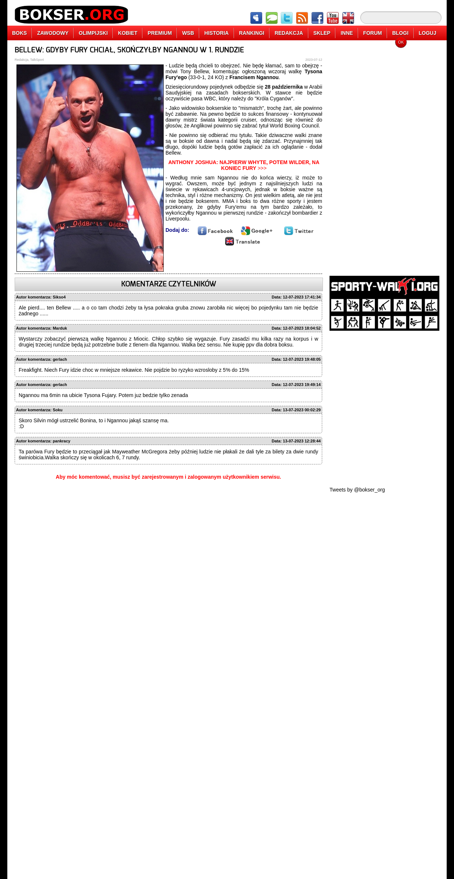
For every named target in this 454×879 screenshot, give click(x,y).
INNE (346, 33)
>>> (244, 165)
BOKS (19, 33)
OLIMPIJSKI (93, 33)
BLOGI (400, 33)
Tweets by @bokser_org (357, 490)
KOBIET (127, 33)
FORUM (372, 33)
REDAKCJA (289, 33)
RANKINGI (251, 33)
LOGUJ (427, 33)
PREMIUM (160, 33)
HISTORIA (216, 33)
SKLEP (322, 33)
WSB (188, 33)
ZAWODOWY (52, 33)
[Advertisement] (384, 156)
